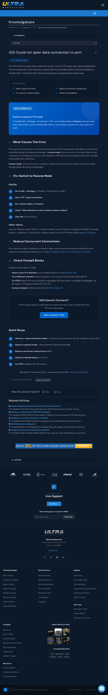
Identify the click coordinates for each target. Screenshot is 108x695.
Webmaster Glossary (82, 593)
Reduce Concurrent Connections (73, 89)
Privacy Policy (90, 690)
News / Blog (8, 634)
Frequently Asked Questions (85, 589)
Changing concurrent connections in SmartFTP (29, 430)
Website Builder (44, 575)
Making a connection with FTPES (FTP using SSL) (29, 412)
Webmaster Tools (80, 609)
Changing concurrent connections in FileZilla (28, 418)
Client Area (78, 575)
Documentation (79, 584)
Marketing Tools (44, 593)
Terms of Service (75, 690)
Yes (45, 391)
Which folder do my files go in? (22, 424)
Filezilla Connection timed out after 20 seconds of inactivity (35, 406)
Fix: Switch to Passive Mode (27, 93)
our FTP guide (89, 232)
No (57, 391)
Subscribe (68, 517)
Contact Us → (54, 550)
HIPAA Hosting (8, 602)
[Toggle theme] (7, 689)
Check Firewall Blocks (68, 93)
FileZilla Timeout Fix (54, 288)
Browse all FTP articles (79, 372)
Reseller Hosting (9, 597)
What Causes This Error (26, 89)
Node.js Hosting (9, 589)
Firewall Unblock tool (67, 272)
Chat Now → (54, 504)
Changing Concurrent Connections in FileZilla (69, 252)
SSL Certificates (44, 589)
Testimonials (8, 652)
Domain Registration (46, 584)
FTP (34, 27)
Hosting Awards (9, 639)
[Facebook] (44, 557)
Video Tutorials (79, 597)
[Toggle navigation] (102, 5)
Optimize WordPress (11, 672)
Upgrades (42, 602)
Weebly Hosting (9, 593)
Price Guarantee (9, 647)
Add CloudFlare (9, 668)
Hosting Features (9, 676)
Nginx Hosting (8, 584)
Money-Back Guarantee (12, 643)
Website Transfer (45, 580)
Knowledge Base (80, 580)
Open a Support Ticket (54, 315)
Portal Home (13, 27)
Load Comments (43, 380)
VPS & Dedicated (9, 606)
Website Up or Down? (82, 618)
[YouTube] (57, 557)
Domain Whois (79, 613)
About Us (6, 630)
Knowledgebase (25, 27)
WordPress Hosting (10, 580)
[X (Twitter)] (51, 557)
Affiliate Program (9, 656)
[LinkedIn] (63, 557)
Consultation (43, 597)
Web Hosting (8, 575)
